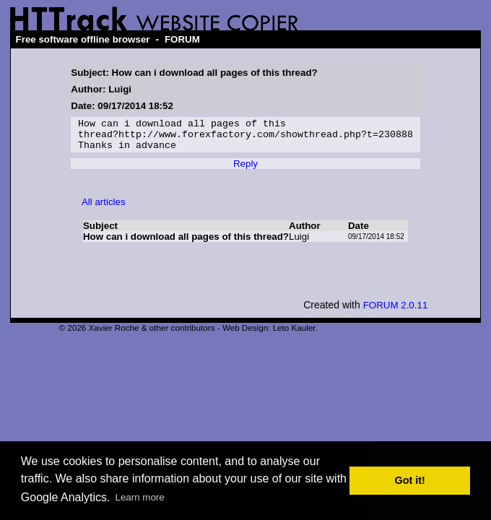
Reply (245, 170)
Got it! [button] (410, 480)
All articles (104, 208)
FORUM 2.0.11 (395, 311)
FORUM (182, 39)
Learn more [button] (140, 497)
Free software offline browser (83, 39)
